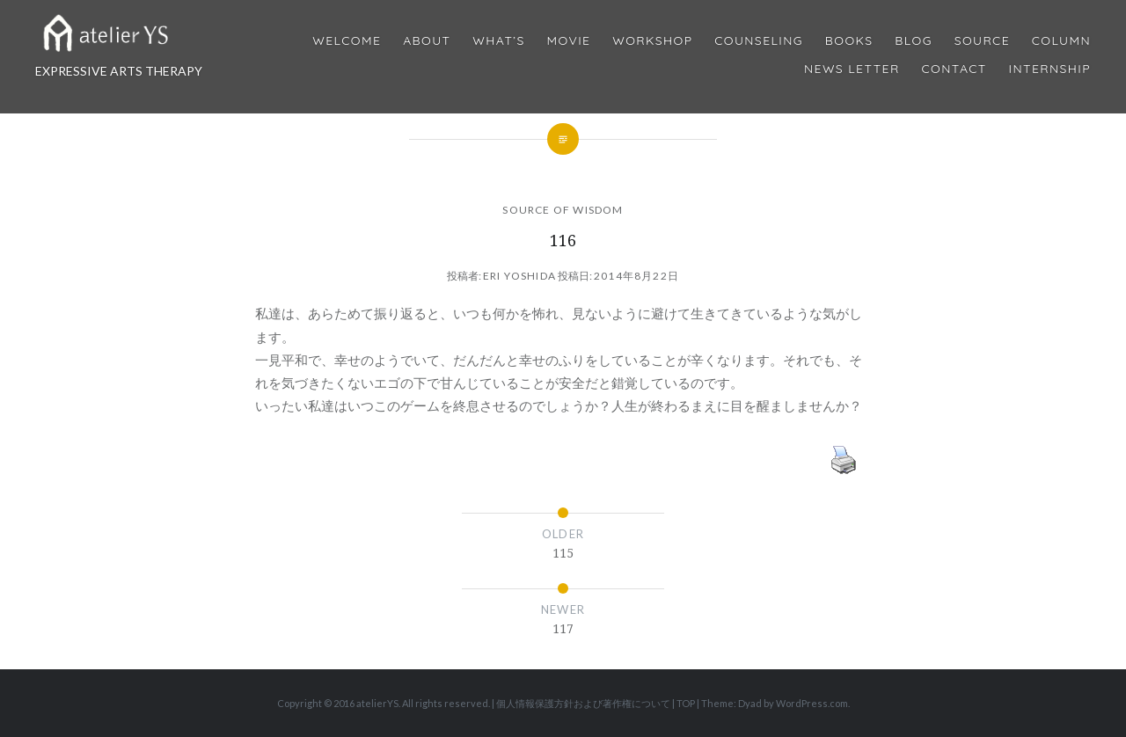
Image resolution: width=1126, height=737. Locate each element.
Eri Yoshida (519, 275)
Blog (913, 40)
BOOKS (849, 40)
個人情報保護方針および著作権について (583, 703)
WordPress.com (812, 703)
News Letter (852, 69)
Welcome (346, 40)
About (426, 40)
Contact (954, 69)
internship (1050, 69)
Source (982, 40)
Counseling (758, 40)
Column (1061, 40)
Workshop (652, 40)
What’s (498, 40)
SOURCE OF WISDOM (562, 209)
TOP (685, 703)
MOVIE (569, 40)
